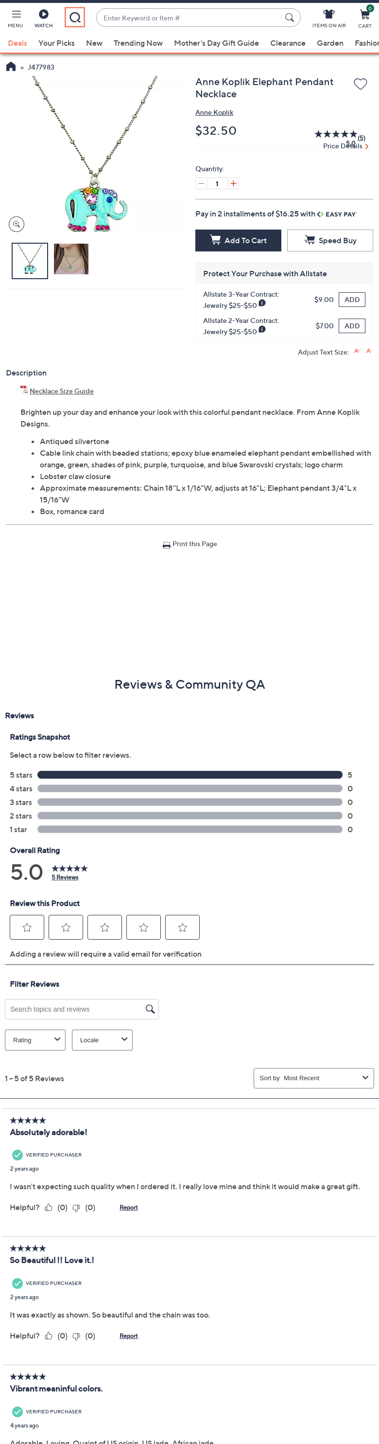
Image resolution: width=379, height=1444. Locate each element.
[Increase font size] (357, 351)
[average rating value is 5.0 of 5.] (330, 138)
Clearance (288, 43)
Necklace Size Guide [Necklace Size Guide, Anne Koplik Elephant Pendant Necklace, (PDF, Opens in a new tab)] (62, 391)
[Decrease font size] (369, 351)
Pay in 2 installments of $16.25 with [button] (276, 213)
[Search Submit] (291, 17)
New (94, 43)
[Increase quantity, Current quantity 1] (233, 183)
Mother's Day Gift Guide (216, 43)
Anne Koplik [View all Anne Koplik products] (214, 112)
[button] (15, 20)
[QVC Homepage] (11, 67)
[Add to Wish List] (360, 84)
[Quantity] (217, 183)
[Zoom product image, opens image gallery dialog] (14, 224)
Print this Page (194, 543)
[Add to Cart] (238, 240)
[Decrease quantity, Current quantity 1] (201, 183)
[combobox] (189, 18)
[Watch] (43, 20)
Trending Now (138, 43)
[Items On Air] (329, 20)
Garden (330, 43)
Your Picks (56, 43)
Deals (17, 43)
